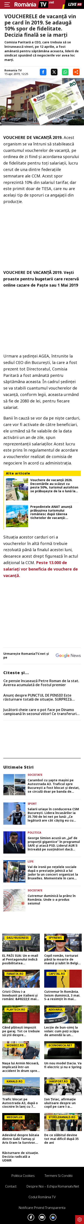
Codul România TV (42, 1197)
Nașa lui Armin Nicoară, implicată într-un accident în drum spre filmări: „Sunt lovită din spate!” (20, 1067)
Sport (32, 804)
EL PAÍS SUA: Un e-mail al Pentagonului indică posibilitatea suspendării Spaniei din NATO (20, 959)
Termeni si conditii (59, 1176)
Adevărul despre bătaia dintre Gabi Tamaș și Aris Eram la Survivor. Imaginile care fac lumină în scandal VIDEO (20, 1138)
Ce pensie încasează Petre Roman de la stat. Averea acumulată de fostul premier (41, 683)
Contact (11, 1186)
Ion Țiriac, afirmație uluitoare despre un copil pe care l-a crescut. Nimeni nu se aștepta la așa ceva (61, 1103)
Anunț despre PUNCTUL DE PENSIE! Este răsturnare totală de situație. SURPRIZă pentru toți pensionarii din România (37, 697)
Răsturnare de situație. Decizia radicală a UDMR (20, 1156)
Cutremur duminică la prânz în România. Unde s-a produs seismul (52, 899)
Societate (35, 775)
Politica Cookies (23, 1176)
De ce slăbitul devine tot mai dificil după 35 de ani (61, 1138)
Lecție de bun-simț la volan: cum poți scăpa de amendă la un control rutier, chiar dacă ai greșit (61, 1031)
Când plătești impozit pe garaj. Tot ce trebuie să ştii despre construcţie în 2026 (21, 1031)
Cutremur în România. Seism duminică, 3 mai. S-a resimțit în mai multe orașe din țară (62, 995)
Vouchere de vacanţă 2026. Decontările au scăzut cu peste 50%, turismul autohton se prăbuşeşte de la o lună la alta (54, 485)
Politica (34, 832)
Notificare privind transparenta (42, 1208)
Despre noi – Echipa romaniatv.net (53, 1186)
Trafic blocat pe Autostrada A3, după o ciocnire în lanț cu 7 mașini (20, 1103)
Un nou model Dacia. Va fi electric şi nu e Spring (63, 1065)
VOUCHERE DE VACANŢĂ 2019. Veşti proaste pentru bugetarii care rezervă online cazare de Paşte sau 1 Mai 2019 (41, 279)
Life (31, 861)
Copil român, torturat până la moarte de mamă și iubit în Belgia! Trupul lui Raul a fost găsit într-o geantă (62, 959)
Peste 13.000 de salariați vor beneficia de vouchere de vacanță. (40, 569)
